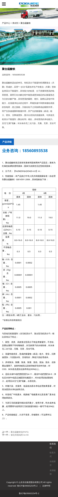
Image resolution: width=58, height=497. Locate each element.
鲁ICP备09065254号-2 (27, 485)
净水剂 (15, 23)
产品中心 (6, 23)
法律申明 (46, 485)
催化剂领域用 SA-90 (20, 434)
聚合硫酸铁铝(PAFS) (20, 432)
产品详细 (7, 141)
